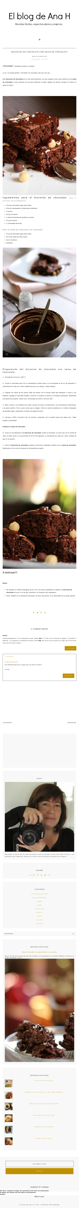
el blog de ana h (11, 662)
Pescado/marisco (39, 897)
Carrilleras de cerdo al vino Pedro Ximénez (44, 1092)
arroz (39, 901)
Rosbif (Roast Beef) (44, 1138)
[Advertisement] (39, 751)
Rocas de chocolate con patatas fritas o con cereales (39, 952)
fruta (39, 916)
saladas (39, 920)
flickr (32, 875)
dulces (45, 59)
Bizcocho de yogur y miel (44, 1115)
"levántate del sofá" (40, 894)
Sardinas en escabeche (44, 1126)
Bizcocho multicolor (44, 1080)
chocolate (35, 59)
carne (39, 905)
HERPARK (56, 1204)
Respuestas (10, 656)
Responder (70, 648)
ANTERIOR (72, 723)
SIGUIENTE (7, 723)
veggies (39, 923)
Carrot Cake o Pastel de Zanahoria (44, 1103)
